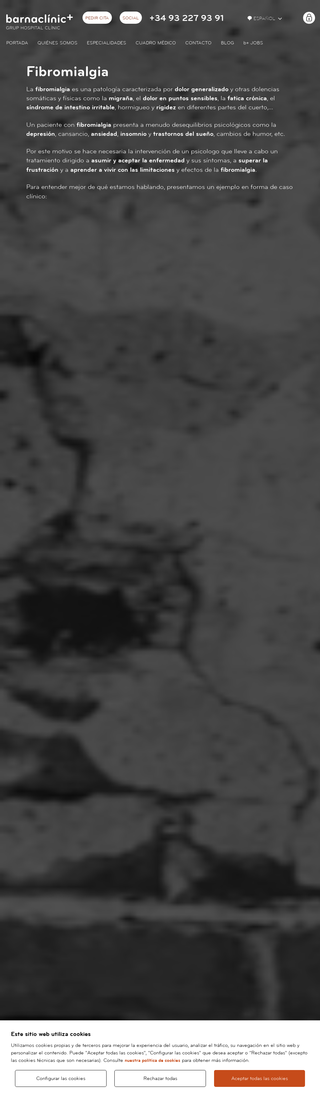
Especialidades (106, 43)
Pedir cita (97, 18)
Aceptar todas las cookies (259, 1078)
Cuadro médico (156, 43)
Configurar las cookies (60, 1078)
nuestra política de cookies (152, 1060)
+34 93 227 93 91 (186, 18)
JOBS (253, 43)
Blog (227, 43)
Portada (17, 43)
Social (130, 18)
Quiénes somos (58, 43)
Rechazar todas (160, 1078)
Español (262, 19)
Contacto (198, 43)
